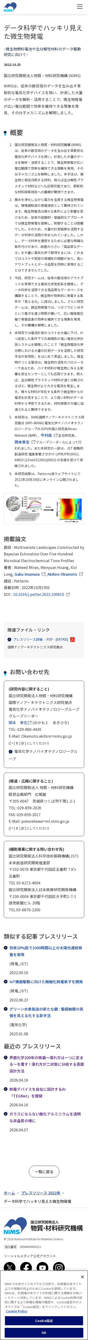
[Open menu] (80, 7)
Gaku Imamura (27, 574)
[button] (44, 1171)
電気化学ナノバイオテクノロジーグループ (43, 754)
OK (44, 1335)
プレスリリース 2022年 (40, 1193)
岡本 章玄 (18, 722)
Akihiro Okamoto (62, 574)
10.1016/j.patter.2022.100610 (38, 594)
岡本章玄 (22, 442)
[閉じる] (82, 1279)
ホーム (9, 1193)
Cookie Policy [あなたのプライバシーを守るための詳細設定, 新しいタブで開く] (16, 1313)
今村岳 (46, 435)
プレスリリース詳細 (38, 639)
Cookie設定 (44, 1323)
